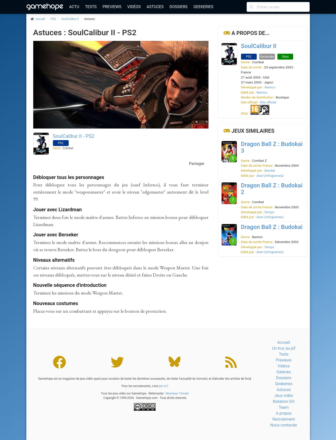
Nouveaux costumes (55, 303)
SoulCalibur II (70, 19)
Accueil (283, 342)
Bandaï (270, 170)
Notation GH (284, 401)
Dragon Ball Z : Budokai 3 (272, 147)
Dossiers (178, 6)
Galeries (283, 372)
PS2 (53, 19)
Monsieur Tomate (177, 393)
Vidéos (134, 6)
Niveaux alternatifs (54, 260)
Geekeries (203, 6)
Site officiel (268, 102)
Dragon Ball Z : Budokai (272, 227)
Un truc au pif (283, 348)
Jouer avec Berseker (55, 235)
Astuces (155, 6)
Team (283, 407)
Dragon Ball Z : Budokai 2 (272, 189)
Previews (112, 6)
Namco (270, 87)
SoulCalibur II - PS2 (74, 136)
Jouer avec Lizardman (57, 209)
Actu (74, 6)
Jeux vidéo (283, 395)
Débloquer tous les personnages (68, 177)
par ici (162, 386)
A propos (283, 413)
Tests (91, 6)
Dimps (269, 212)
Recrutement (283, 419)
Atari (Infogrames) (270, 176)
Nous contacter (283, 425)
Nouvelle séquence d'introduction (70, 285)
